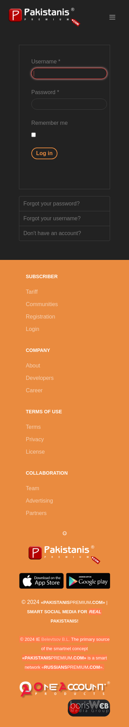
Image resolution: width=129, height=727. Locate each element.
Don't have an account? (52, 233)
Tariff (31, 292)
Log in (44, 153)
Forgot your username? (51, 218)
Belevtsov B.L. (55, 639)
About (33, 365)
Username (45, 61)
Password (45, 92)
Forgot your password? (51, 203)
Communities (42, 304)
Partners (36, 513)
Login (32, 329)
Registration (40, 317)
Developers (40, 378)
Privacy (35, 439)
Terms (33, 427)
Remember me (49, 123)
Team (32, 488)
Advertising (39, 501)
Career (34, 390)
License (35, 452)
